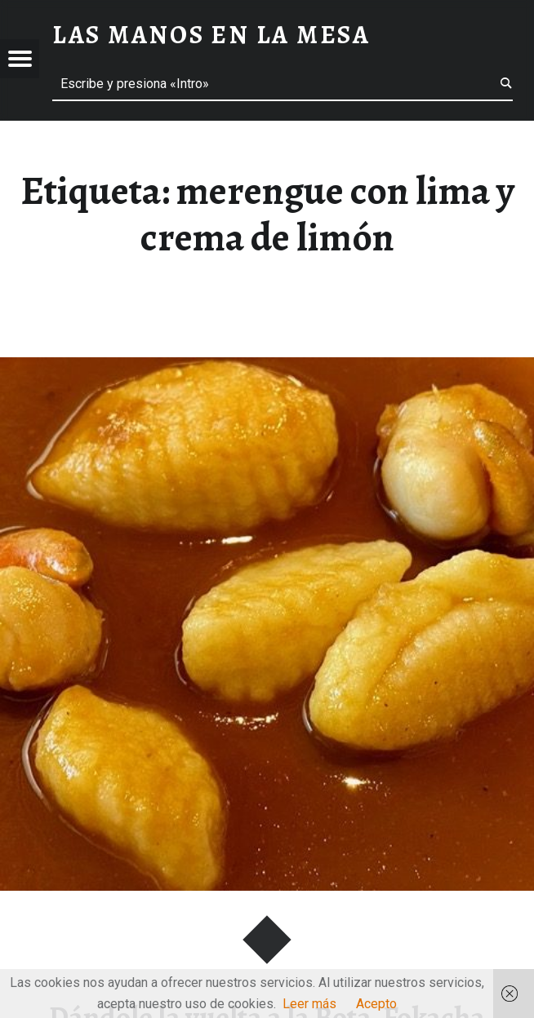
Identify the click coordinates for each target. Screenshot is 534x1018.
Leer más (309, 1003)
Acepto (376, 1003)
